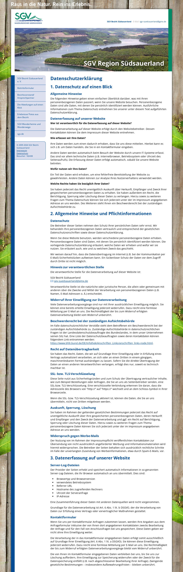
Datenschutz (22, 153)
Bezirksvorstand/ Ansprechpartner (25, 96)
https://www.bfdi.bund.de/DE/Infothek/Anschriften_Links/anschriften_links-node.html (101, 343)
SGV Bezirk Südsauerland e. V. (30, 80)
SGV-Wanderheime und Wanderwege (29, 126)
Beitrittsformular (25, 88)
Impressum (22, 150)
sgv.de (20, 133)
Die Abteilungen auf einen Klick (30, 106)
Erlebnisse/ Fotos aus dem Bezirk (27, 116)
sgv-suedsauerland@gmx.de (153, 21)
